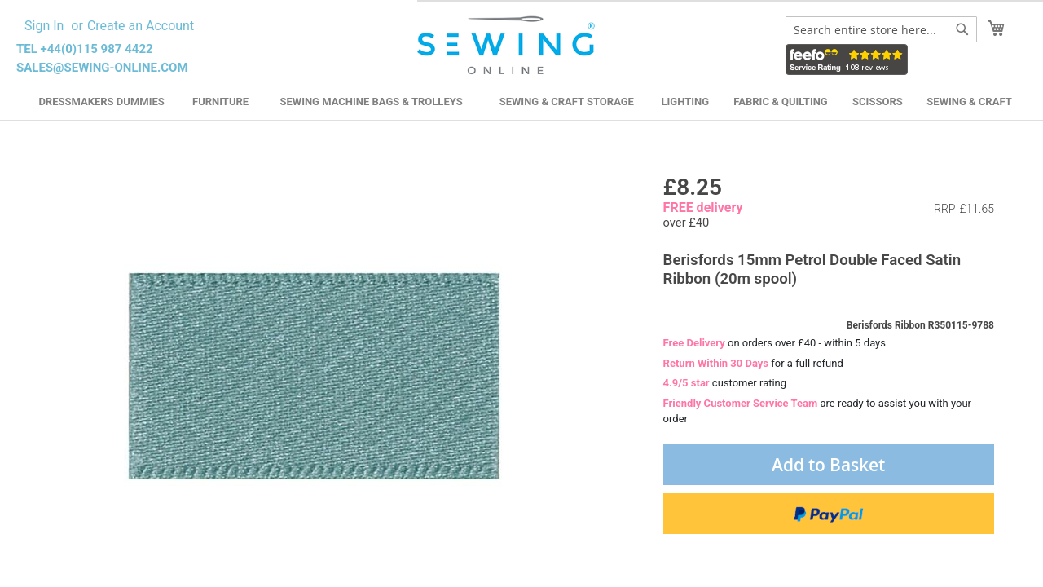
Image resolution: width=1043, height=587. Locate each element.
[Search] (962, 29)
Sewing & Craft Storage (566, 101)
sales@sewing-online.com (102, 67)
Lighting (686, 101)
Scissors (877, 101)
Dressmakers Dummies (101, 101)
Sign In (44, 25)
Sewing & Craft (968, 101)
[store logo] (508, 45)
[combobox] (881, 29)
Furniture (220, 101)
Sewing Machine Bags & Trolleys (370, 101)
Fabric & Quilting (780, 101)
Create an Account (140, 25)
